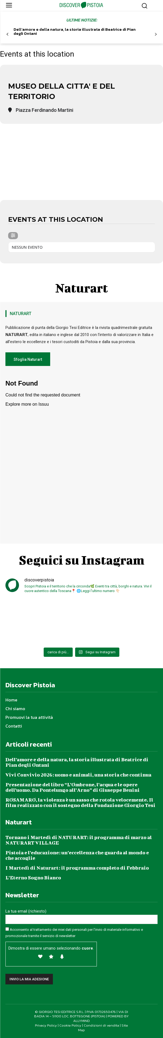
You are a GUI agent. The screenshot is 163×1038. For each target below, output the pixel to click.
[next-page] (155, 34)
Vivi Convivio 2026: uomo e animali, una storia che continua (78, 775)
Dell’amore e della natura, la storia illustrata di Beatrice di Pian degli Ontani (75, 31)
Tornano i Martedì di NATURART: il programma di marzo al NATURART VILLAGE (78, 840)
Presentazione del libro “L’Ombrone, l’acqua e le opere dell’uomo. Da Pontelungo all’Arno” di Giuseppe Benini (72, 787)
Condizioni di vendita (101, 1025)
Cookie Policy (70, 1025)
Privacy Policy (46, 1025)
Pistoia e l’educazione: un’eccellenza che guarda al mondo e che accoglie (77, 855)
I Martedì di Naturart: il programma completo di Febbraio (77, 868)
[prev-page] (7, 34)
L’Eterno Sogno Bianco (33, 877)
